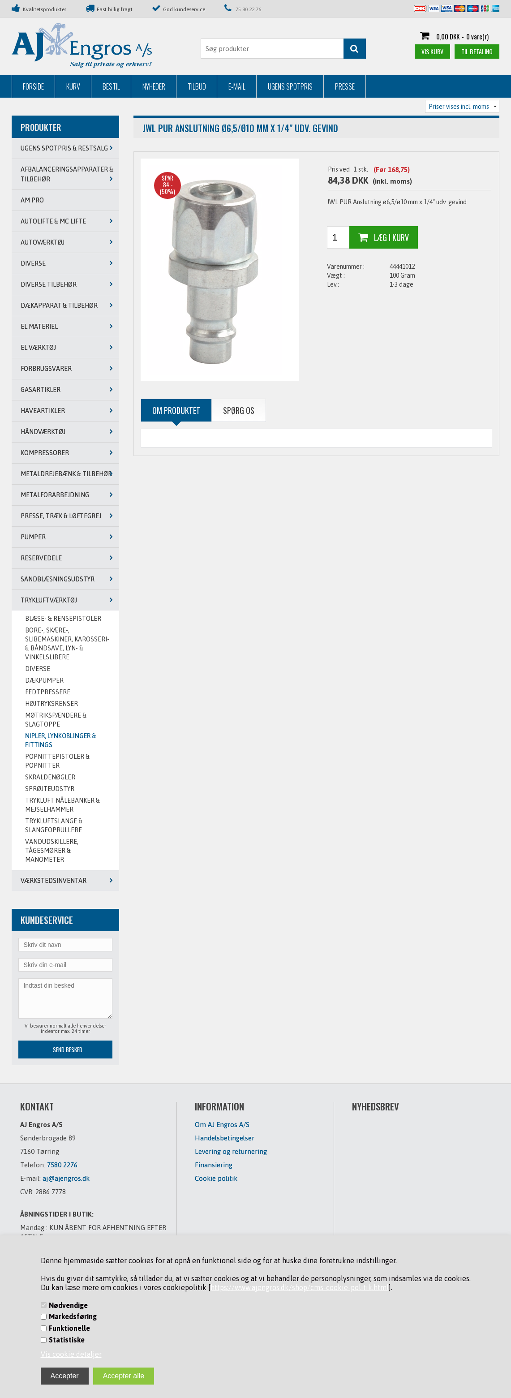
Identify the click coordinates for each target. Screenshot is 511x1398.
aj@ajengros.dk (66, 1178)
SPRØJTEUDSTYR (49, 788)
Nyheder (153, 86)
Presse (345, 86)
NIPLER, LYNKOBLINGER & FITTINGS (60, 740)
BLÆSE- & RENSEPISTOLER (63, 618)
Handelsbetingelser (224, 1138)
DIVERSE (37, 668)
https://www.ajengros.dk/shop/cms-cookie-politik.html (299, 1287)
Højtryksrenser (51, 703)
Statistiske (67, 1340)
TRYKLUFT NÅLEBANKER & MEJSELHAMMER (62, 805)
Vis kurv (432, 51)
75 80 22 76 (248, 9)
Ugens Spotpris (290, 86)
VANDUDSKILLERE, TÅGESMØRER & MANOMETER (51, 850)
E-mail (236, 86)
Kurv (73, 86)
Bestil (111, 86)
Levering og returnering (231, 1151)
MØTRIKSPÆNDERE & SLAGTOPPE (55, 720)
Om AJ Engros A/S (222, 1124)
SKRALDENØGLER (50, 777)
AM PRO (32, 200)
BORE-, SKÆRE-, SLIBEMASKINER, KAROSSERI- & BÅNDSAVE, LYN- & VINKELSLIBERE (67, 644)
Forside (33, 86)
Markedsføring (73, 1316)
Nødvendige (68, 1305)
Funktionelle (69, 1328)
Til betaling (477, 51)
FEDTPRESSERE (47, 692)
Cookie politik (216, 1178)
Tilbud (197, 86)
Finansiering (213, 1165)
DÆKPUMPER (44, 680)
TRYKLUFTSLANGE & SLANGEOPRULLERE (53, 825)
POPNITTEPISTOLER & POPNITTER (57, 761)
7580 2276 (62, 1165)
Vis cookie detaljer (71, 1354)
